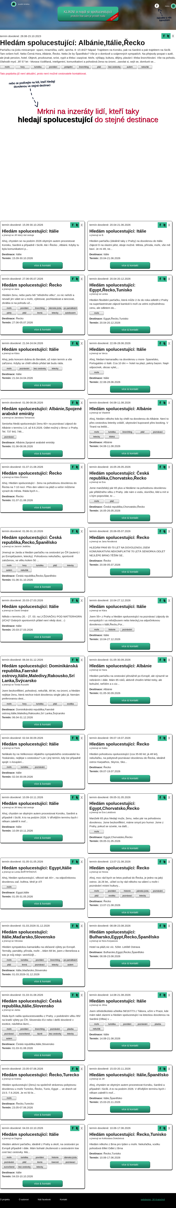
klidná (112, 436)
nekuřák (145, 67)
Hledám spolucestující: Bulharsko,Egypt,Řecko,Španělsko (124, 934)
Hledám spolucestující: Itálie (30, 231)
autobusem (70, 313)
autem (130, 67)
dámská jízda (55, 308)
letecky (55, 313)
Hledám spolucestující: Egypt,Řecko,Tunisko (112, 287)
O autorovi (24, 1199)
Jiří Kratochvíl (158, 1199)
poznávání (24, 368)
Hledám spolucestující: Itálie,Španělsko (128, 1074)
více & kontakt (42, 265)
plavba (70, 1029)
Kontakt (63, 1199)
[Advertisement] (42, 173)
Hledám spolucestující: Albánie (120, 408)
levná (39, 313)
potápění (68, 67)
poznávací (9, 437)
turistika (37, 67)
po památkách (70, 308)
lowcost (55, 1162)
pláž (99, 67)
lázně (39, 1034)
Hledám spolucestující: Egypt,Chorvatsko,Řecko (114, 806)
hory (22, 67)
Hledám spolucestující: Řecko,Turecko (40, 1074)
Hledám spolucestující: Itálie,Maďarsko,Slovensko (28, 934)
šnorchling (84, 67)
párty (9, 313)
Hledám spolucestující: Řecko (32, 285)
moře (7, 67)
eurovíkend (24, 1034)
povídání (53, 67)
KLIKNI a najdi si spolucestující (91, 15)
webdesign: (146, 1199)
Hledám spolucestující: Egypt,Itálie (37, 867)
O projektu (5, 1199)
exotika (70, 704)
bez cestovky (114, 67)
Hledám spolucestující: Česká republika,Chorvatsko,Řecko (119, 475)
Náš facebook (44, 1199)
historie (112, 629)
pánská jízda (142, 891)
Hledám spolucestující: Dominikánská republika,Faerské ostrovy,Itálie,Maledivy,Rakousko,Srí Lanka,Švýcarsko (40, 673)
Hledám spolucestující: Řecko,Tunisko (127, 1134)
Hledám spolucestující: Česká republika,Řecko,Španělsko (32, 540)
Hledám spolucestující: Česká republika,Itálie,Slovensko (32, 1003)
